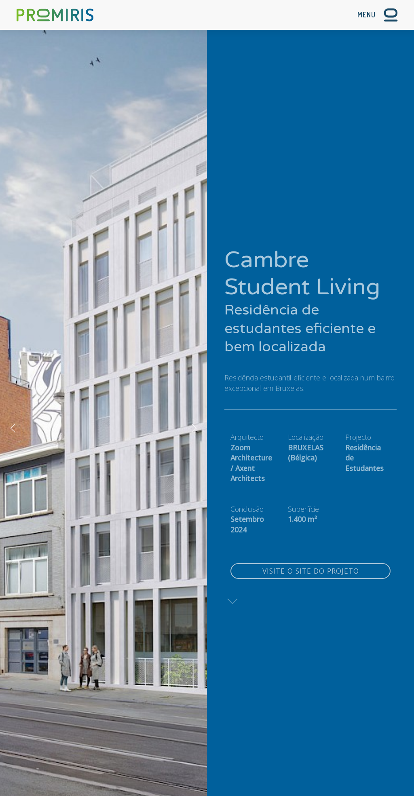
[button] (377, 15)
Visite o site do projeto (310, 571)
